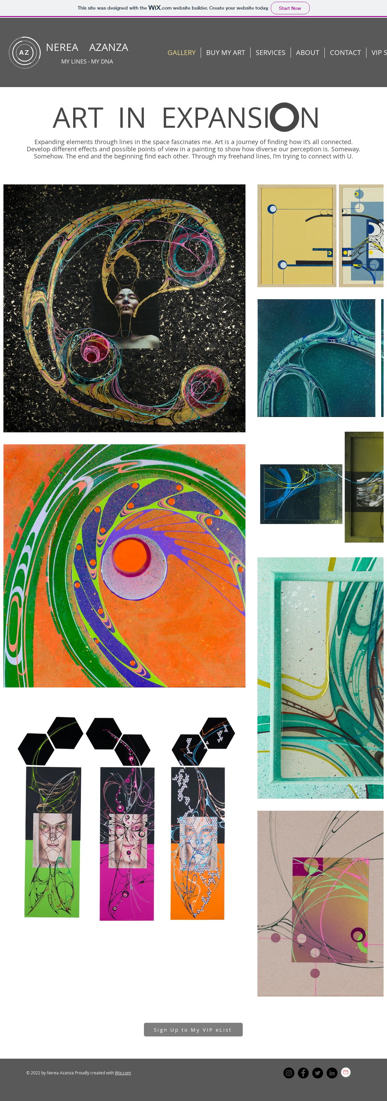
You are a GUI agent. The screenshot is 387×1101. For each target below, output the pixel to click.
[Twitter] (317, 1073)
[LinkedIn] (331, 1073)
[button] (307, 52)
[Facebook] (303, 1073)
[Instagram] (288, 1073)
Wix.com (123, 1072)
